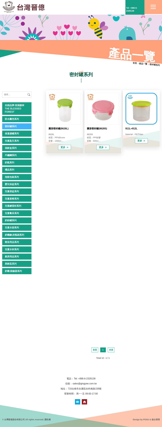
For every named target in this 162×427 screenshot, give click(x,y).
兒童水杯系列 (12, 249)
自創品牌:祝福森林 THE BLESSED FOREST (14, 108)
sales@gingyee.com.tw (85, 383)
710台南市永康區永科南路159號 (84, 388)
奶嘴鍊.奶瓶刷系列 (14, 235)
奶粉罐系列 (11, 220)
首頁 (135, 63)
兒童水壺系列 (12, 227)
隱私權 (47, 419)
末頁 (111, 350)
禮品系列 (9, 169)
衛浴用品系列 (12, 242)
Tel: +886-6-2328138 (84, 378)
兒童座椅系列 (12, 198)
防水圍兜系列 (12, 119)
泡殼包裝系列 (12, 177)
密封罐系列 (11, 126)
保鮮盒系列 (11, 148)
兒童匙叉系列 (12, 141)
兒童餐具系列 (12, 213)
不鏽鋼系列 (11, 155)
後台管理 (156, 419)
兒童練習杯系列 (13, 206)
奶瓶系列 (9, 162)
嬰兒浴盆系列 (12, 184)
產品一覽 (143, 63)
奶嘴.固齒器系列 (13, 271)
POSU (146, 419)
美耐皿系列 (11, 263)
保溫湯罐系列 (12, 133)
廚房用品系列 (12, 256)
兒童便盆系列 (12, 191)
